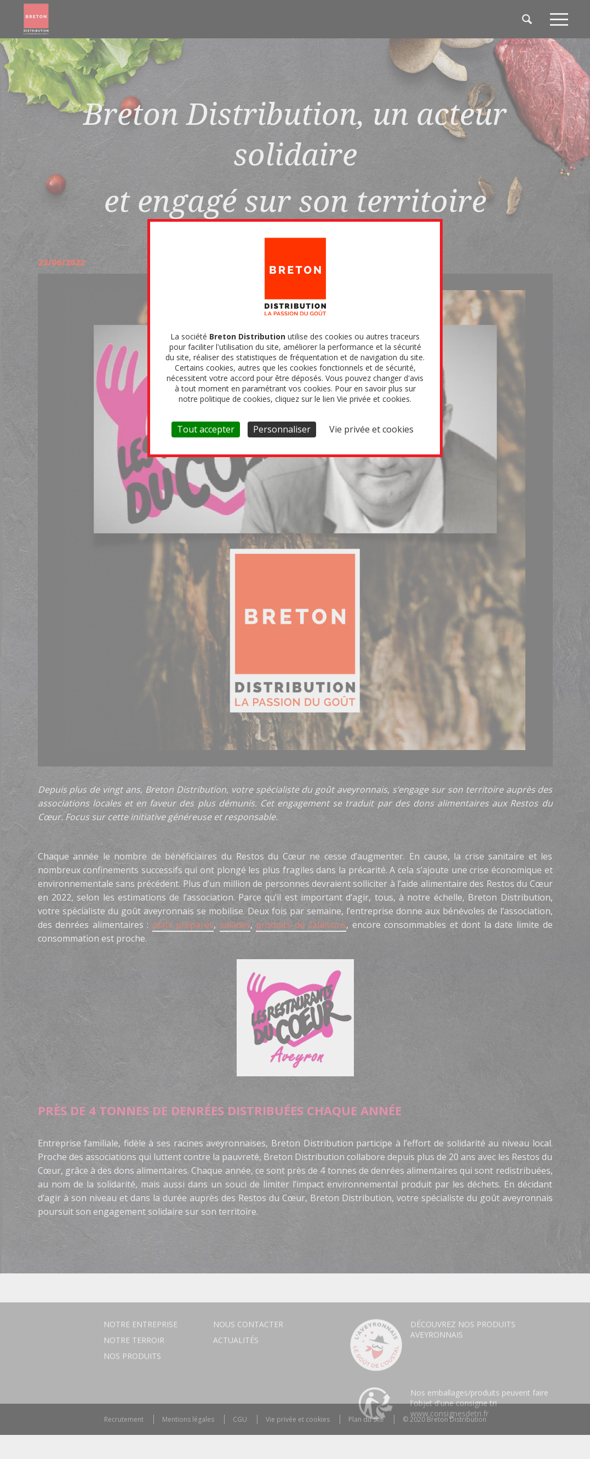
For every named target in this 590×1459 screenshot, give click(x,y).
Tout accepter (205, 429)
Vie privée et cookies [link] (371, 429)
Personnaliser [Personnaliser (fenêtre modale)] (282, 429)
